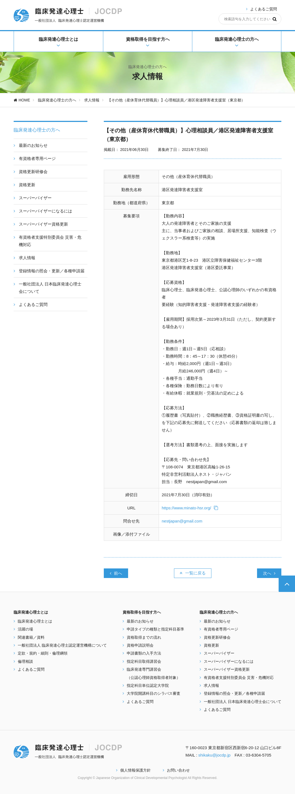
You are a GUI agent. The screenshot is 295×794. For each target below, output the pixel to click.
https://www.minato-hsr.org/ (190, 508)
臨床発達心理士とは (35, 621)
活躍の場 (25, 629)
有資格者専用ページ (221, 629)
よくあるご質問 (263, 9)
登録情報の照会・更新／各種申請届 (234, 693)
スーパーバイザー (219, 653)
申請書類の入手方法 (144, 653)
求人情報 (91, 100)
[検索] (275, 19)
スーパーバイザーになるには (228, 661)
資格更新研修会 (217, 637)
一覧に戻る (193, 573)
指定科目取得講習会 (144, 661)
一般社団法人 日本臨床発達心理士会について (242, 701)
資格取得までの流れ (144, 637)
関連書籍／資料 (31, 637)
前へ (116, 573)
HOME (22, 100)
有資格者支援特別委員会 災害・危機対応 (239, 677)
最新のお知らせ (140, 621)
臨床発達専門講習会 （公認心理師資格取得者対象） (153, 673)
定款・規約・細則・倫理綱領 (42, 653)
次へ (269, 573)
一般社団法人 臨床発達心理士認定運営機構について (62, 645)
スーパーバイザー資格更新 (227, 669)
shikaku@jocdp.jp (214, 755)
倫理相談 (25, 661)
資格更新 (211, 645)
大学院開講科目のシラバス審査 (153, 693)
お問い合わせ (176, 770)
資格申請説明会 (140, 645)
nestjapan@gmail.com (182, 521)
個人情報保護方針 (133, 770)
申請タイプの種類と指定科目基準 (155, 629)
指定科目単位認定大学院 (148, 685)
